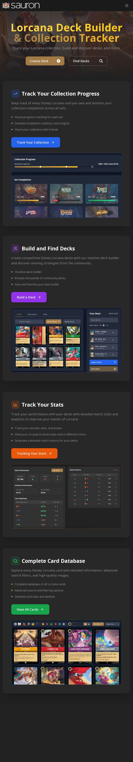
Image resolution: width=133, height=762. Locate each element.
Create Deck (45, 61)
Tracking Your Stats (34, 453)
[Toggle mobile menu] (126, 5)
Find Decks (88, 61)
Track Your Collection (36, 142)
